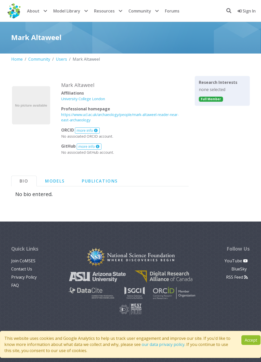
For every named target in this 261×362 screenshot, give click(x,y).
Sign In (247, 11)
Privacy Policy (24, 277)
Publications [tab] (100, 181)
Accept (251, 340)
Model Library (66, 11)
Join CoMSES (23, 261)
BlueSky (239, 269)
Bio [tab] (24, 181)
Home (17, 59)
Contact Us (21, 269)
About (33, 11)
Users (61, 59)
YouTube (236, 261)
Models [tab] (55, 181)
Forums (172, 11)
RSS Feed (237, 277)
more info (87, 130)
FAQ (15, 285)
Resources (104, 11)
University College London (83, 98)
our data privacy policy (163, 344)
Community (139, 11)
